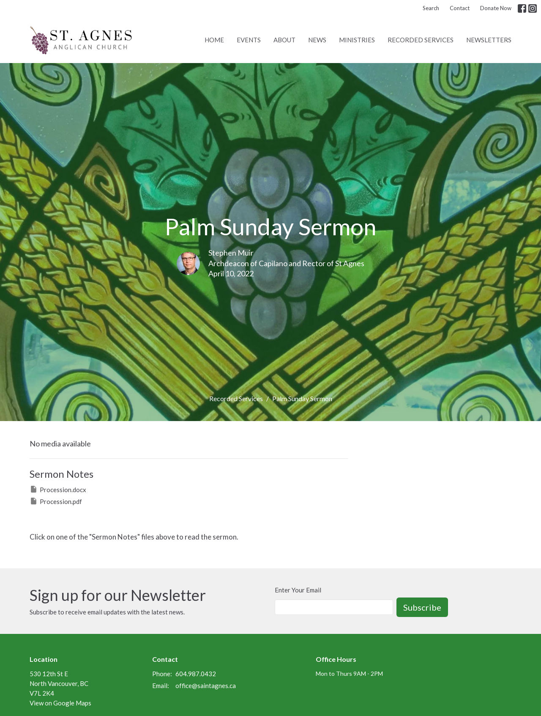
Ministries (357, 40)
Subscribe (422, 607)
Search (431, 8)
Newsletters (488, 40)
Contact (460, 8)
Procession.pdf (56, 501)
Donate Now (495, 8)
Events (249, 40)
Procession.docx (58, 489)
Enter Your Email (298, 590)
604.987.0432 (195, 673)
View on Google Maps (60, 703)
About (284, 40)
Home (214, 40)
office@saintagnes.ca (205, 685)
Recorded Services (421, 40)
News (317, 40)
